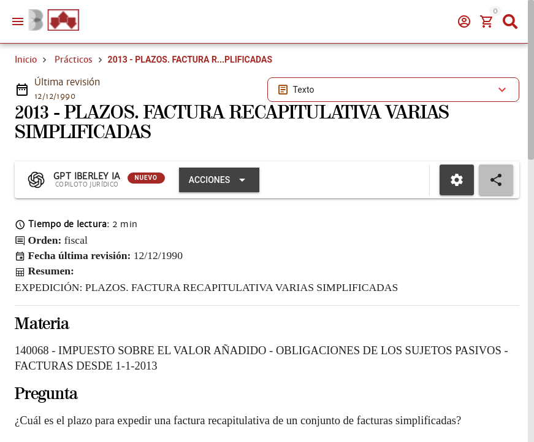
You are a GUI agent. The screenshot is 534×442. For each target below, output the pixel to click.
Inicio (26, 59)
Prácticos (74, 59)
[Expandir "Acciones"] (219, 180)
